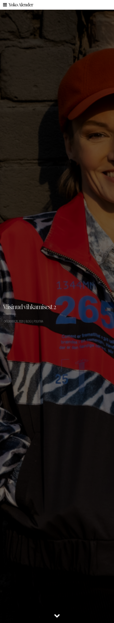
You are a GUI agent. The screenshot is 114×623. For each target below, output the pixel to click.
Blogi (29, 321)
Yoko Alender (21, 5)
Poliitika (38, 321)
